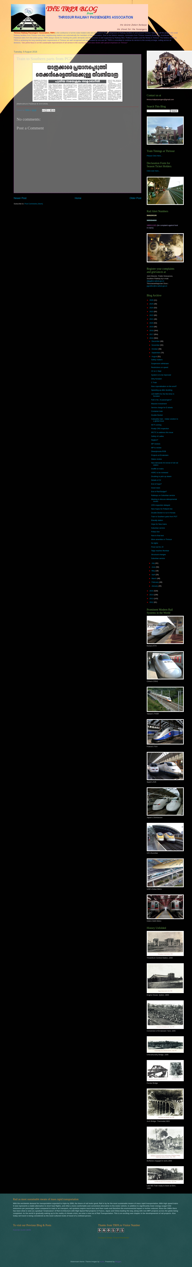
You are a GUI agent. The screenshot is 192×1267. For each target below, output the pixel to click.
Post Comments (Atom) (34, 204)
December (156, 341)
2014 (151, 595)
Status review (156, 459)
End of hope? (156, 484)
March (154, 578)
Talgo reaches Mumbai (160, 551)
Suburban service (158, 528)
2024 (151, 308)
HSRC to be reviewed (159, 473)
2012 (151, 602)
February (155, 582)
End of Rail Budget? (159, 491)
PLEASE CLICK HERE (22, 1230)
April (154, 575)
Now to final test (157, 535)
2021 (151, 319)
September (156, 353)
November (156, 345)
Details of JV (156, 480)
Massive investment (159, 404)
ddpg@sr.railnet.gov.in (155, 281)
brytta (102, 1262)
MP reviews (155, 444)
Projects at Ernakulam (159, 455)
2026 (151, 300)
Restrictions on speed (159, 367)
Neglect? (154, 440)
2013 (151, 598)
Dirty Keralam (156, 379)
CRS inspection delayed (160, 505)
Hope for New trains (159, 524)
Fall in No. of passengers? (161, 400)
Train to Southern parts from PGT (164, 517)
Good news (155, 488)
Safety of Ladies (157, 436)
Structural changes (158, 554)
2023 (151, 311)
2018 (151, 330)
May (153, 571)
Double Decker (157, 415)
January (155, 586)
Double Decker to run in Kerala (163, 513)
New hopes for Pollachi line (161, 509)
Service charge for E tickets (162, 407)
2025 (151, 304)
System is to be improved (161, 375)
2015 (151, 591)
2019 (151, 327)
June (154, 567)
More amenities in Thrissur (161, 539)
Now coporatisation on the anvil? (164, 386)
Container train (157, 411)
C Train (154, 382)
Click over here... (153, 171)
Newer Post (20, 198)
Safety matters (157, 360)
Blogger (118, 1262)
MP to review (156, 448)
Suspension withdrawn (160, 363)
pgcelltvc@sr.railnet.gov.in (157, 286)
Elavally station (157, 520)
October (155, 349)
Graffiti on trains (157, 469)
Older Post (135, 198)
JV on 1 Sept (156, 371)
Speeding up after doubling (161, 390)
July (153, 563)
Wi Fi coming (156, 425)
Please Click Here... (154, 156)
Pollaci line (155, 532)
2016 (151, 338)
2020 (151, 323)
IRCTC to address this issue (162, 432)
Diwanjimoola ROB (158, 451)
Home (78, 198)
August (155, 356)
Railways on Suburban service (163, 495)
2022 (151, 315)
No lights (154, 543)
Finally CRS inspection (160, 429)
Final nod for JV (157, 547)
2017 (151, 334)
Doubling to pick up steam (161, 476)
